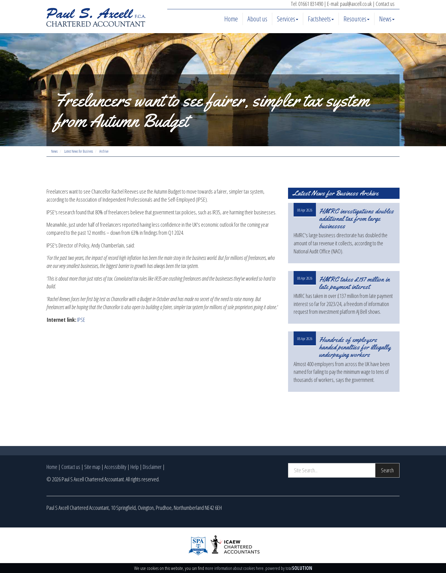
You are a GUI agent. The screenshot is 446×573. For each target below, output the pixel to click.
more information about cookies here (234, 568)
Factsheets (321, 18)
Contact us (385, 3)
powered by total (288, 568)
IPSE (81, 319)
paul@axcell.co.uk (356, 3)
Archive (103, 151)
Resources (356, 18)
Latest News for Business (78, 151)
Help (134, 466)
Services (287, 18)
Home (231, 18)
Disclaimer (152, 466)
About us (257, 18)
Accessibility (115, 466)
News (387, 18)
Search (387, 470)
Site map (92, 466)
